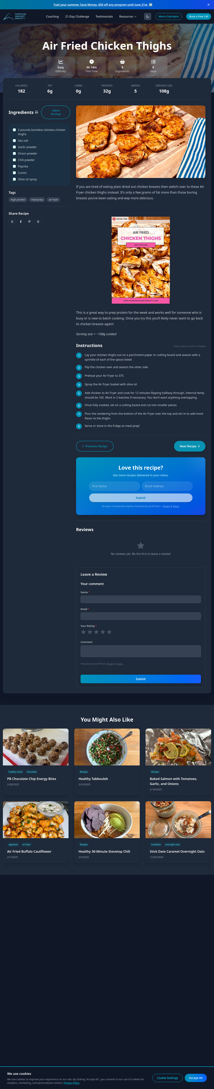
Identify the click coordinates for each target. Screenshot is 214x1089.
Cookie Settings (167, 1078)
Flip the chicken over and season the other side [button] (116, 367)
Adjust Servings (56, 112)
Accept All (196, 1078)
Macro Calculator (169, 16)
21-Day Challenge (77, 16)
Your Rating (89, 626)
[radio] (83, 632)
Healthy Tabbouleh (93, 779)
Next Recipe (190, 446)
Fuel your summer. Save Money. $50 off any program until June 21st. (101, 5)
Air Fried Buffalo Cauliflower (29, 851)
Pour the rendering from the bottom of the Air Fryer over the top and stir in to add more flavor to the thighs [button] (144, 416)
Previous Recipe (94, 446)
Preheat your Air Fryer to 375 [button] (104, 376)
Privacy (166, 506)
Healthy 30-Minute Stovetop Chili (104, 851)
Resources (128, 16)
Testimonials (104, 16)
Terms (176, 506)
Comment (86, 642)
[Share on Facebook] (20, 221)
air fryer (53, 199)
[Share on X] (12, 221)
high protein (18, 199)
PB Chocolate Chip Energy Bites (31, 779)
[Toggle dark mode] (147, 16)
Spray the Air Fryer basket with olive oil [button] (111, 384)
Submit (141, 679)
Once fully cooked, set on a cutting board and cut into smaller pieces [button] (131, 405)
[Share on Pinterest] (29, 221)
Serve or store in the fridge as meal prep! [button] (112, 426)
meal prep (37, 199)
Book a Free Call (198, 16)
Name (85, 592)
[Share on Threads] (38, 221)
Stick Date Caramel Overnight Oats (177, 851)
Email (85, 609)
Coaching (52, 16)
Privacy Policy (71, 1083)
